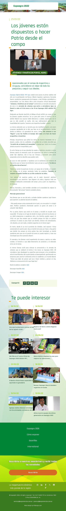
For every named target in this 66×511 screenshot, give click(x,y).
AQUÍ (27, 265)
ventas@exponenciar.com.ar (23, 501)
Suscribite (33, 472)
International (33, 446)
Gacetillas (33, 440)
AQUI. (22, 272)
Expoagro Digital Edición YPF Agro (20, 95)
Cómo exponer (33, 434)
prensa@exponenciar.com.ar (43, 501)
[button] (24, 283)
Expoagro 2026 (33, 428)
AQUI (23, 269)
